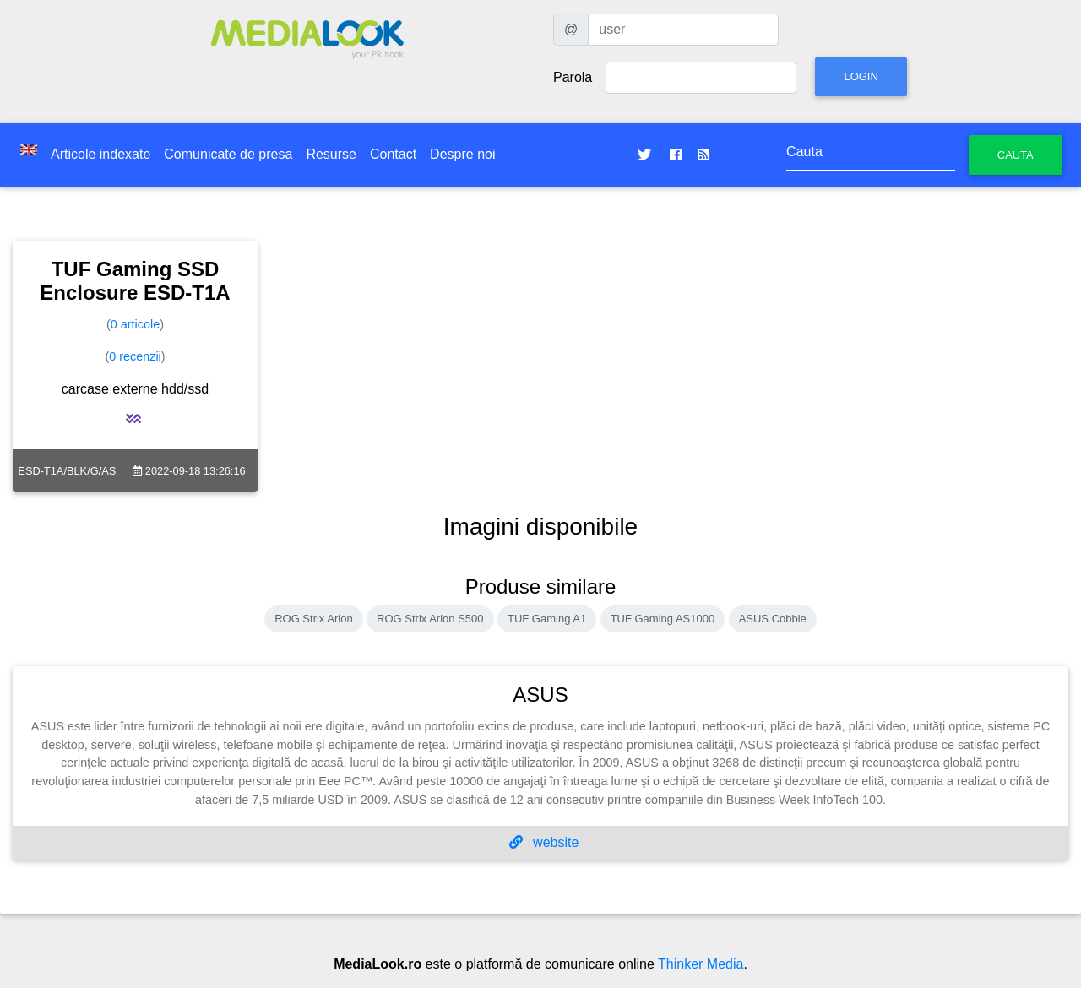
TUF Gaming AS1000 (663, 618)
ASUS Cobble (773, 618)
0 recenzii (135, 356)
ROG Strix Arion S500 (430, 618)
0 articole (135, 324)
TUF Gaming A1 (547, 618)
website (544, 842)
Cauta (1015, 155)
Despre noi (462, 154)
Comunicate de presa (228, 154)
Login (860, 76)
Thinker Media (700, 964)
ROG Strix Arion (313, 618)
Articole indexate (100, 154)
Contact (393, 154)
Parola (572, 77)
